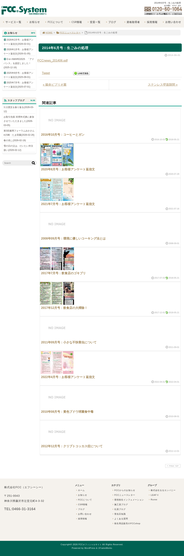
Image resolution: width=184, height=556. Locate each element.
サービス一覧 (11, 22)
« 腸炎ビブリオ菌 (54, 84)
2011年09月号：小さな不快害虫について (69, 342)
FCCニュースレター (68, 32)
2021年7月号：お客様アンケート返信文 (68, 204)
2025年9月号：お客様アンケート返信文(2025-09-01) (18, 75)
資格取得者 (131, 22)
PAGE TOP (172, 466)
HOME (47, 32)
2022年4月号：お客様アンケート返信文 (68, 377)
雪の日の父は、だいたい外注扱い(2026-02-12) (18, 148)
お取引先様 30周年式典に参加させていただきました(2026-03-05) (19, 121)
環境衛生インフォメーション (128, 500)
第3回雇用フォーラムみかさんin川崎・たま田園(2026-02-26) (19, 132)
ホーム (80, 490)
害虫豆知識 (119, 514)
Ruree (152, 499)
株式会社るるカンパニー (162, 490)
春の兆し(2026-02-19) (15, 140)
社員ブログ (119, 509)
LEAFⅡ (153, 495)
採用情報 (150, 22)
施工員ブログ (120, 504)
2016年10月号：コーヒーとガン (62, 134)
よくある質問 (120, 519)
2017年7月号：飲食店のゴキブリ (63, 273)
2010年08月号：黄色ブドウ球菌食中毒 (67, 411)
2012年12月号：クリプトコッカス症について (72, 446)
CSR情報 (75, 22)
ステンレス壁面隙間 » (163, 84)
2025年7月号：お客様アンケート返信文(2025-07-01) (18, 84)
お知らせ (33, 22)
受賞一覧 (94, 22)
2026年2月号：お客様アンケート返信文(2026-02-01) (18, 41)
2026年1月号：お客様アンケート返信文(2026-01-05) (18, 51)
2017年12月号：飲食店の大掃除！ (64, 307)
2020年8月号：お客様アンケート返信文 (68, 169)
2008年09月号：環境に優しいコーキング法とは (73, 238)
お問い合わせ (171, 22)
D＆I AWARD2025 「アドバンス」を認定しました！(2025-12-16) (19, 63)
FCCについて (53, 22)
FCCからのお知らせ (123, 490)
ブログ (110, 22)
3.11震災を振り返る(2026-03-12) (19, 109)
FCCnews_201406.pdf (52, 60)
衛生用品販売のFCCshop (126, 523)
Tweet (46, 73)
